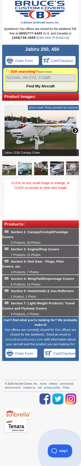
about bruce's (13, 387)
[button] (75, 130)
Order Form (20, 61)
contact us (29, 387)
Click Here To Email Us (53, 37)
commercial (66, 383)
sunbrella (18, 413)
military (53, 383)
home (43, 383)
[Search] (40, 77)
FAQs (66, 387)
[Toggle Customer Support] (60, 450)
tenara (16, 425)
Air (15, 383)
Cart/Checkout (58, 61)
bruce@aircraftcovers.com (24, 339)
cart (40, 387)
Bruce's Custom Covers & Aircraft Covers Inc (40, 12)
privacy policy (52, 387)
